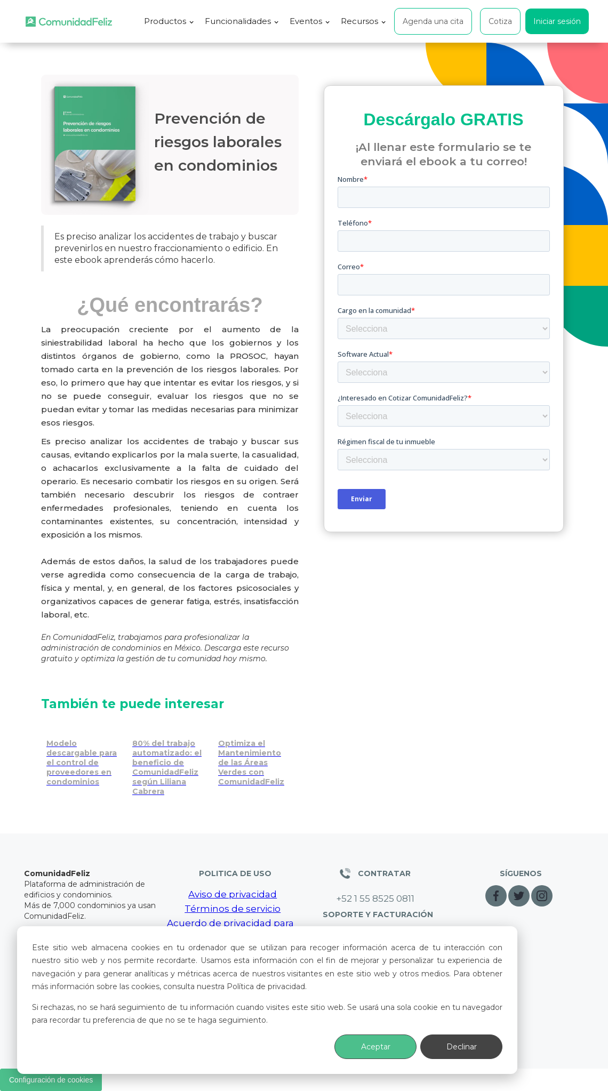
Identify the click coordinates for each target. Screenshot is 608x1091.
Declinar (461, 1047)
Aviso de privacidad (232, 894)
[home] (68, 22)
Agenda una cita (433, 21)
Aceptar (375, 1047)
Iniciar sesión (557, 21)
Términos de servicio (233, 908)
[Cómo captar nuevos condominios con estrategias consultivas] (169, 759)
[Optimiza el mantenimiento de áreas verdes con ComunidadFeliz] (255, 754)
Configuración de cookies (51, 1080)
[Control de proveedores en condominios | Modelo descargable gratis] (84, 754)
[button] (169, 21)
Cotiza (500, 21)
